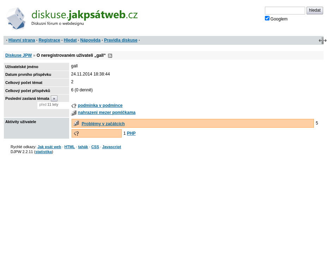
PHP (131, 133)
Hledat (70, 40)
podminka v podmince (100, 105)
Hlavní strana (21, 40)
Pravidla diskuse (121, 40)
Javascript (111, 147)
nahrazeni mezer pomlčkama (106, 112)
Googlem (276, 19)
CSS (95, 147)
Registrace (49, 40)
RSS (110, 56)
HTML (69, 147)
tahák (83, 147)
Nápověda (90, 40)
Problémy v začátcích (103, 123)
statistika (43, 152)
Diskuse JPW (18, 55)
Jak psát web (49, 147)
